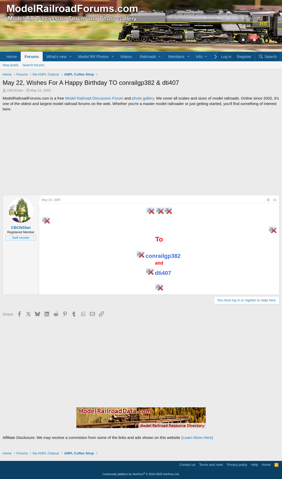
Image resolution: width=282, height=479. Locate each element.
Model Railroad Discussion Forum (94, 98)
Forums (32, 56)
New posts (10, 65)
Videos (126, 56)
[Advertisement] (141, 153)
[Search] (267, 56)
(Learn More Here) (197, 437)
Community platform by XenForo (141, 474)
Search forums (33, 65)
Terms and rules (211, 465)
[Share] (268, 200)
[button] (70, 56)
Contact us (187, 465)
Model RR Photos (93, 56)
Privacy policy (237, 465)
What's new (56, 56)
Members (176, 56)
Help (254, 465)
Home (11, 56)
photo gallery (143, 98)
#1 (275, 200)
